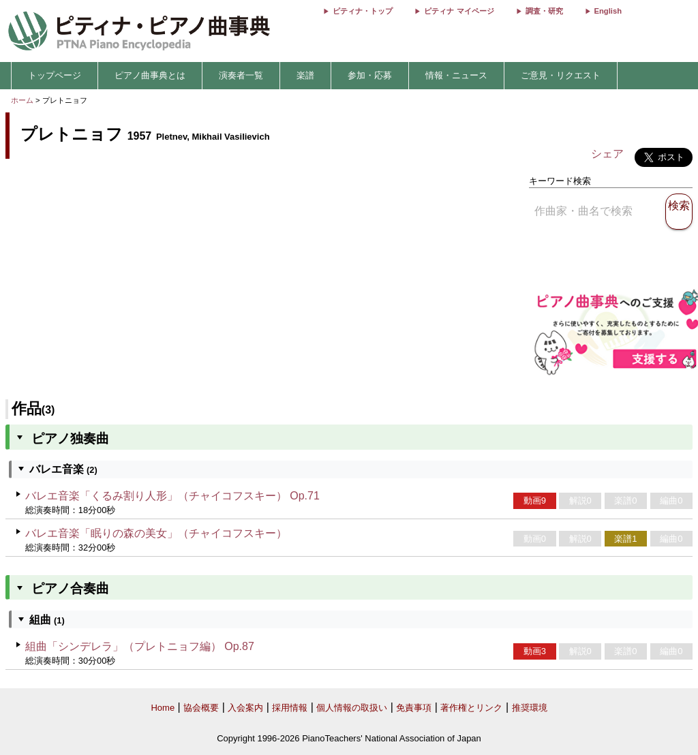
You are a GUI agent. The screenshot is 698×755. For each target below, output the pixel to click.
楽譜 (305, 75)
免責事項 (413, 708)
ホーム (22, 100)
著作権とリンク (471, 708)
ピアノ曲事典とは (150, 75)
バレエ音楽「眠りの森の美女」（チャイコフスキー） (156, 533)
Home (162, 708)
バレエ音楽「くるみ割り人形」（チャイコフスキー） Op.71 (172, 496)
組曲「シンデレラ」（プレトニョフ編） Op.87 (139, 646)
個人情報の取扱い (351, 708)
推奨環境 (529, 708)
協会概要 (201, 708)
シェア (607, 153)
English (608, 11)
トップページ (54, 75)
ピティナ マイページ (459, 11)
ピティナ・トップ (363, 11)
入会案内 (245, 708)
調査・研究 (544, 11)
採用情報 (289, 708)
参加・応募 (370, 75)
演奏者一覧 (241, 75)
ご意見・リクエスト (561, 75)
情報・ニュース (456, 75)
